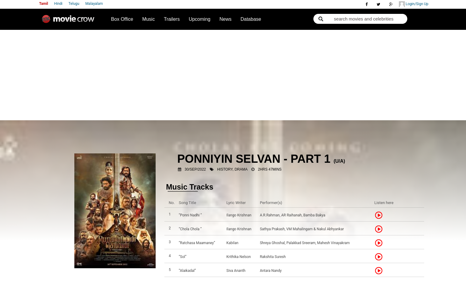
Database (251, 19)
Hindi (58, 4)
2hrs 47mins (270, 169)
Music (148, 19)
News (225, 19)
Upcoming (199, 19)
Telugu (74, 4)
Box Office (122, 19)
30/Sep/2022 (195, 169)
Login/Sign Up (413, 4)
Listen (380, 215)
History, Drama (232, 169)
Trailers (172, 19)
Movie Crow (69, 21)
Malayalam (94, 4)
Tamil (43, 4)
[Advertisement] (233, 75)
